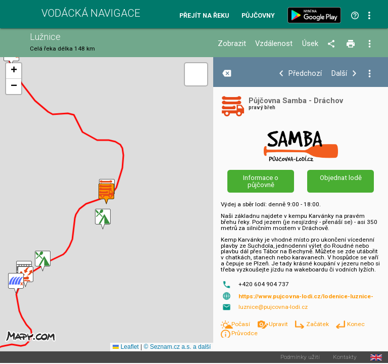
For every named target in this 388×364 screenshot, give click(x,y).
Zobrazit (232, 44)
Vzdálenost (274, 44)
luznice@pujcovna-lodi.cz (273, 306)
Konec (356, 324)
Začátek (318, 324)
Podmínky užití (300, 357)
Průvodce (244, 333)
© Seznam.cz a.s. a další (177, 346)
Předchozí (305, 73)
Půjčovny (258, 16)
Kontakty (345, 357)
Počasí (241, 324)
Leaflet (125, 346)
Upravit (279, 324)
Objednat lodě (341, 177)
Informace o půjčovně (260, 181)
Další (339, 73)
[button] (16, 283)
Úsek (310, 44)
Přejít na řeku (204, 16)
